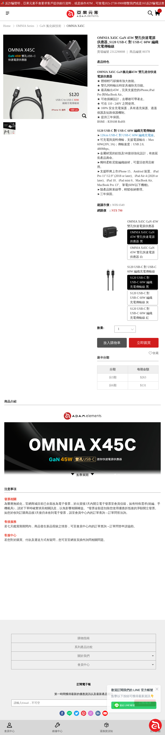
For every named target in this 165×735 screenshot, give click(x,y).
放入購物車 (112, 343)
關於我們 (116, 656)
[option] (45, 77)
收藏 (154, 353)
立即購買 (144, 343)
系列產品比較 (84, 647)
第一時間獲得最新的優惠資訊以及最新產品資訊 (83, 694)
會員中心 (116, 664)
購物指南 (84, 638)
